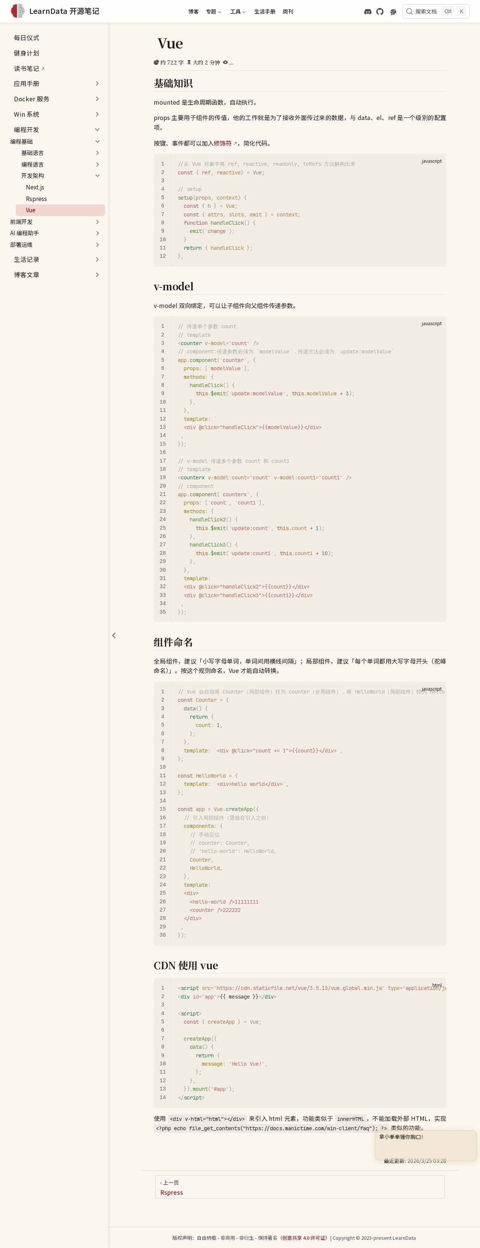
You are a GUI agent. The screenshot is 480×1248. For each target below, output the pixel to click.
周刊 (288, 11)
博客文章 (26, 274)
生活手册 (264, 11)
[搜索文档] (436, 11)
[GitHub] (380, 12)
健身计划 (22, 52)
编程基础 (21, 141)
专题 (213, 12)
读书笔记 (22, 68)
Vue (27, 210)
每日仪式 (22, 37)
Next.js (31, 187)
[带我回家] (54, 11)
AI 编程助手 (24, 233)
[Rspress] (300, 1186)
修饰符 (223, 142)
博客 (193, 11)
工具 (237, 12)
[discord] (368, 12)
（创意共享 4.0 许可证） (304, 1237)
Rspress (33, 199)
